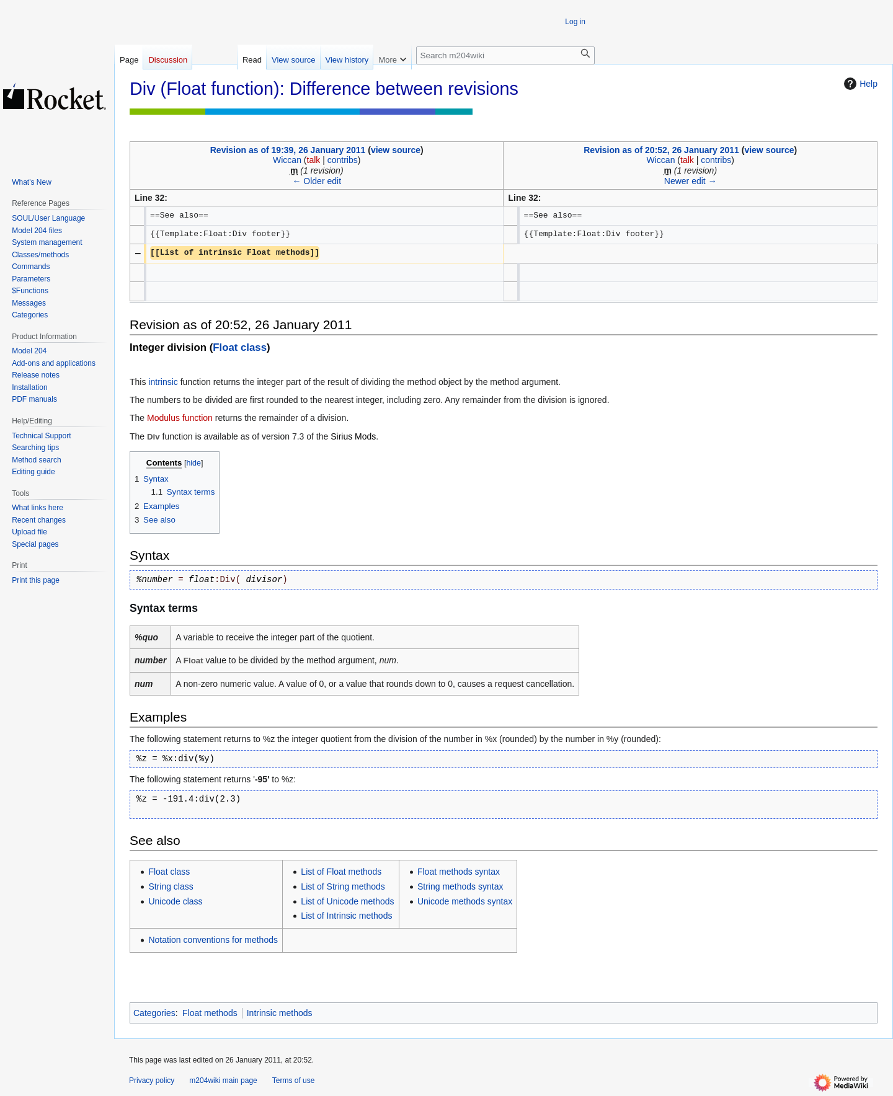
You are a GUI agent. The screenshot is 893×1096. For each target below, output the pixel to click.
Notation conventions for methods (213, 940)
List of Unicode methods (347, 901)
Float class (240, 347)
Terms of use (293, 1080)
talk (314, 160)
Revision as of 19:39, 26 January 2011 (288, 150)
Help (859, 83)
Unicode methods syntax (464, 901)
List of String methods (342, 886)
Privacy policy (151, 1080)
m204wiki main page (223, 1080)
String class (170, 886)
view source (395, 150)
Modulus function (180, 418)
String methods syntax (460, 886)
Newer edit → (690, 181)
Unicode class (175, 901)
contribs (342, 160)
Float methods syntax (458, 872)
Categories (154, 1013)
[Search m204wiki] (505, 55)
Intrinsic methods (280, 1013)
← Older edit (316, 181)
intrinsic (162, 382)
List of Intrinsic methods (346, 916)
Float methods (210, 1013)
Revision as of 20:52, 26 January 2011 (661, 150)
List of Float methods (341, 872)
